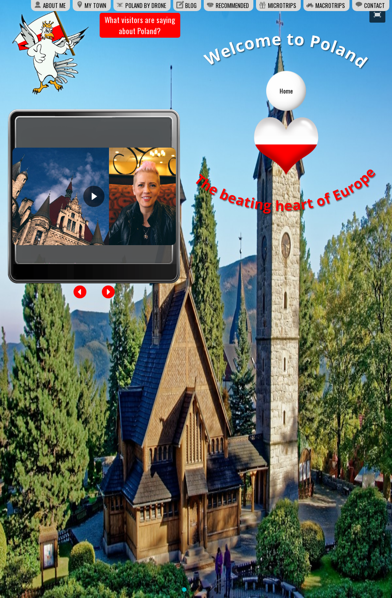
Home (286, 90)
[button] (80, 292)
